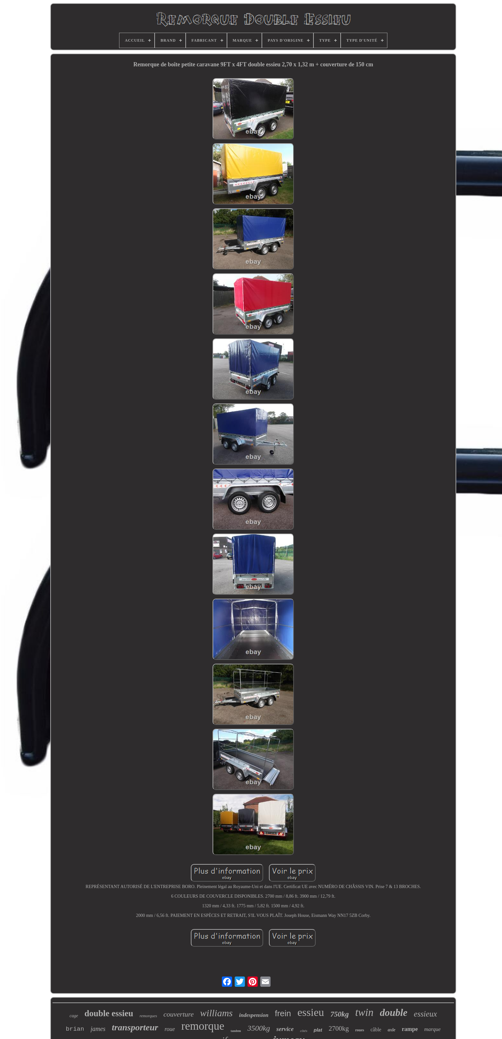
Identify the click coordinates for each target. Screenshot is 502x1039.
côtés (303, 1031)
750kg (339, 1014)
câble (375, 1029)
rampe (410, 1029)
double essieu (109, 1013)
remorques (148, 1015)
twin (364, 1012)
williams (216, 1013)
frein (283, 1013)
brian (75, 1029)
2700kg (338, 1028)
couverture (179, 1014)
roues (359, 1030)
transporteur (135, 1027)
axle (391, 1029)
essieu (310, 1012)
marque (432, 1029)
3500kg (258, 1028)
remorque (202, 1026)
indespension (254, 1015)
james (98, 1028)
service (285, 1029)
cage (73, 1015)
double (393, 1012)
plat (318, 1030)
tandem (236, 1031)
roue (170, 1029)
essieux (425, 1014)
